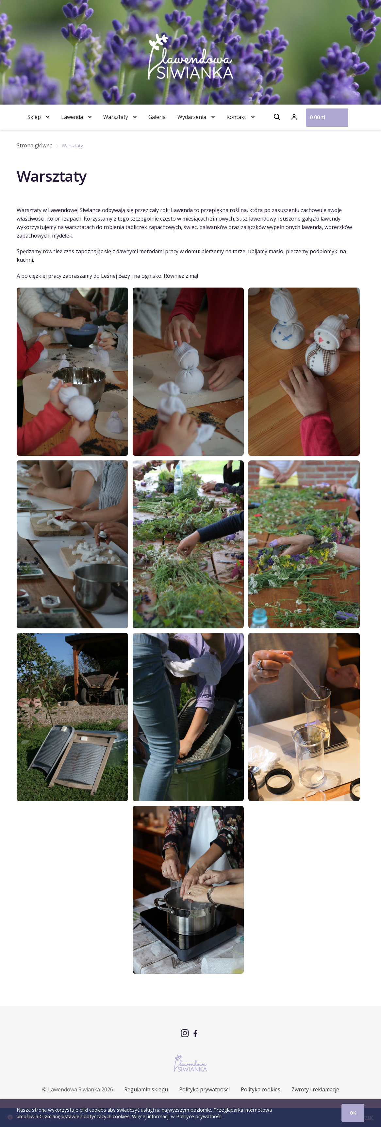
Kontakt (236, 117)
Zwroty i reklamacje (315, 1089)
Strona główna (35, 145)
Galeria (157, 117)
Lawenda (72, 117)
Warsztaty (115, 117)
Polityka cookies (260, 1089)
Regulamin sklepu (146, 1089)
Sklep (34, 117)
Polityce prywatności (199, 1116)
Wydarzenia (191, 117)
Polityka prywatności (204, 1089)
